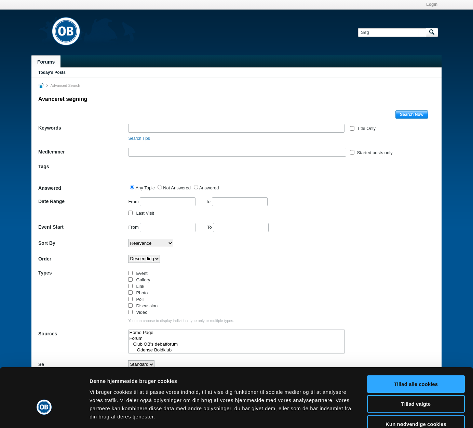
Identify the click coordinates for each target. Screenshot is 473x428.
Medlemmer (51, 152)
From (161, 201)
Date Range (51, 201)
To (236, 201)
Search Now (411, 114)
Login (431, 4)
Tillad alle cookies (416, 344)
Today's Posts (52, 72)
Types (45, 273)
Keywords (49, 128)
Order (44, 259)
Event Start (51, 227)
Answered (49, 188)
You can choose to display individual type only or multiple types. (181, 321)
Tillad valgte (416, 364)
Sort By (46, 243)
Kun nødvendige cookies (416, 384)
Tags (43, 166)
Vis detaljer (355, 414)
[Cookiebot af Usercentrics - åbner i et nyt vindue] (44, 415)
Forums (46, 62)
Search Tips (139, 138)
